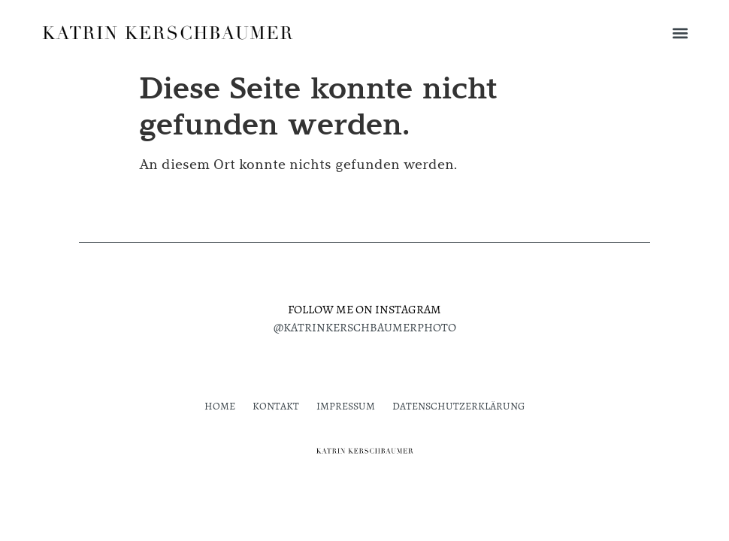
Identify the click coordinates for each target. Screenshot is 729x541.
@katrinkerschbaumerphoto (365, 327)
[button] (679, 32)
